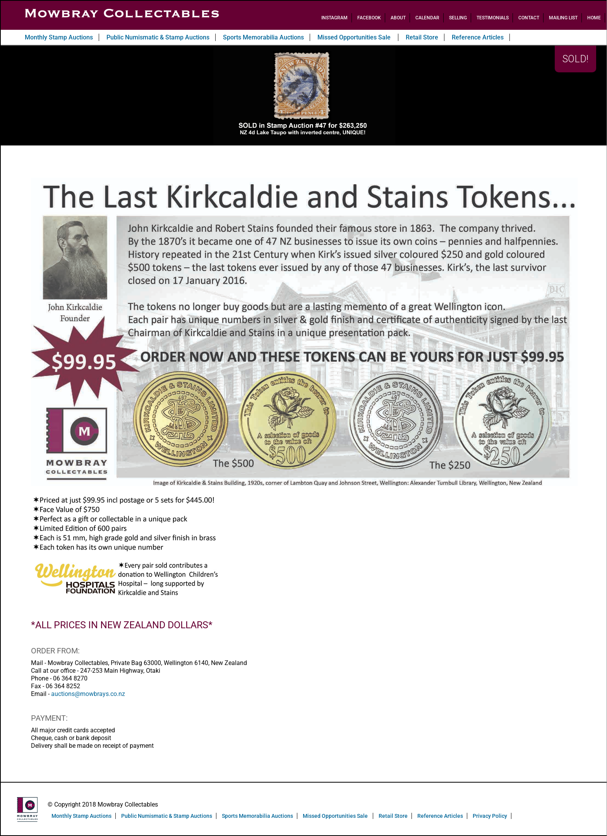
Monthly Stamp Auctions (59, 37)
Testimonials (493, 18)
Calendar (427, 18)
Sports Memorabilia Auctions (263, 37)
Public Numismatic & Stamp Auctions (157, 37)
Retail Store (422, 37)
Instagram (334, 18)
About (398, 18)
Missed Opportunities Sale (354, 37)
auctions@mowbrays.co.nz (88, 694)
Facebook (369, 18)
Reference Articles (478, 37)
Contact (528, 18)
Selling (458, 18)
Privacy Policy (490, 816)
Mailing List (563, 18)
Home (594, 18)
